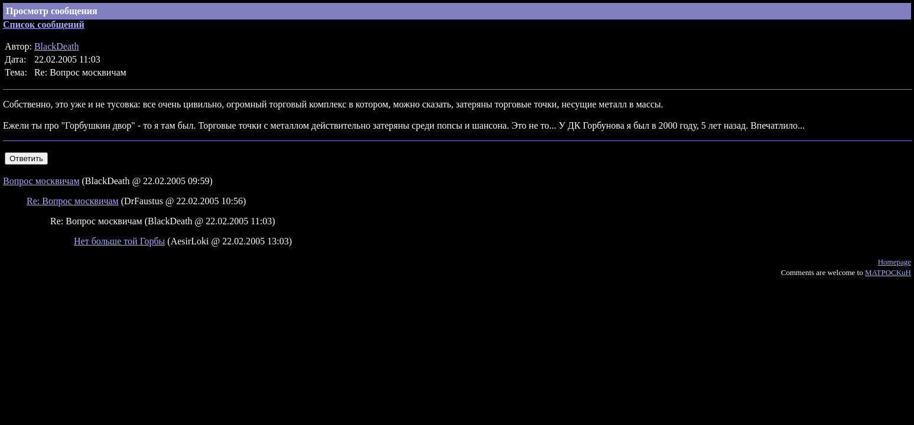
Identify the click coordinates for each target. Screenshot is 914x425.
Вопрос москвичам (41, 181)
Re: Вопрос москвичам (73, 201)
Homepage (894, 261)
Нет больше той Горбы (119, 241)
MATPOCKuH (888, 272)
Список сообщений (43, 24)
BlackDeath (56, 46)
